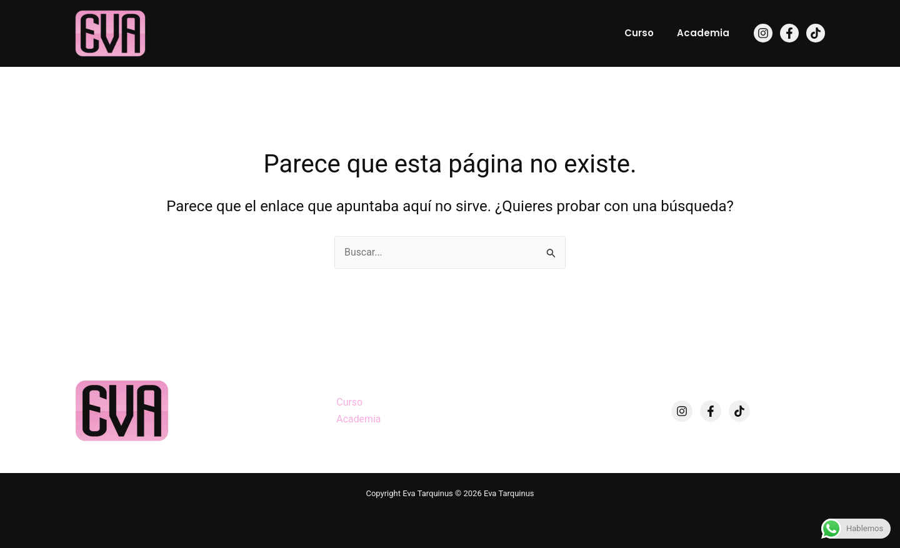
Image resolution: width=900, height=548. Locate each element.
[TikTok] (815, 33)
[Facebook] (789, 33)
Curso (646, 32)
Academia (705, 32)
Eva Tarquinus (185, 33)
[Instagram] (763, 33)
